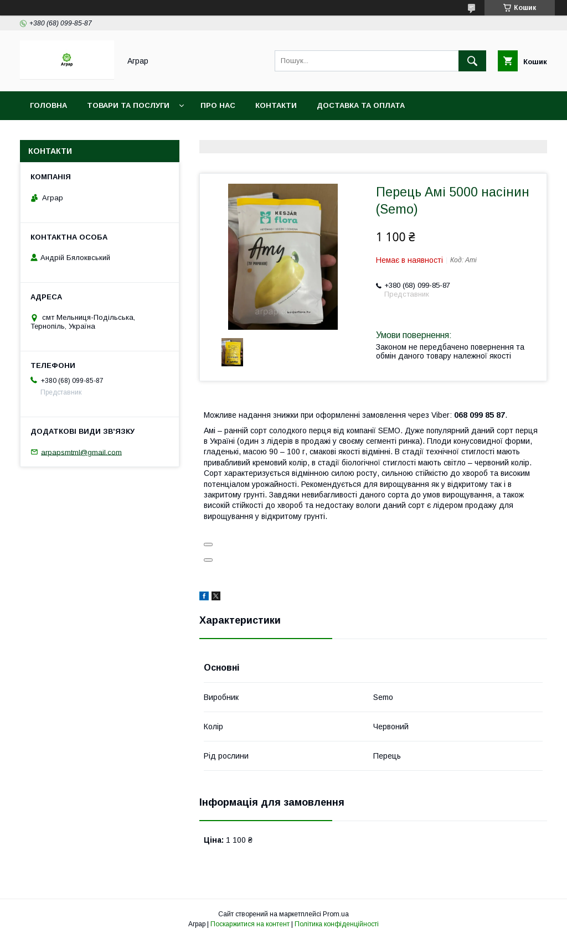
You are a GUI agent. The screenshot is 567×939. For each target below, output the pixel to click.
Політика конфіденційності (337, 924)
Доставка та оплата (361, 105)
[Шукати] (472, 60)
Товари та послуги (128, 105)
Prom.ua (336, 914)
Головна (48, 105)
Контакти (276, 105)
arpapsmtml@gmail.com (81, 452)
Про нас (217, 105)
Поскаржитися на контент (250, 924)
